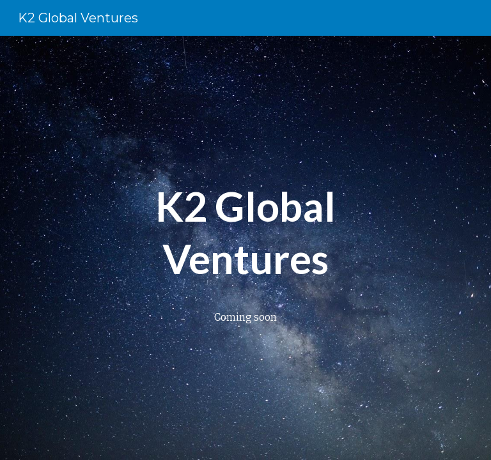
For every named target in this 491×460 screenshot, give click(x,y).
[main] (245, 230)
